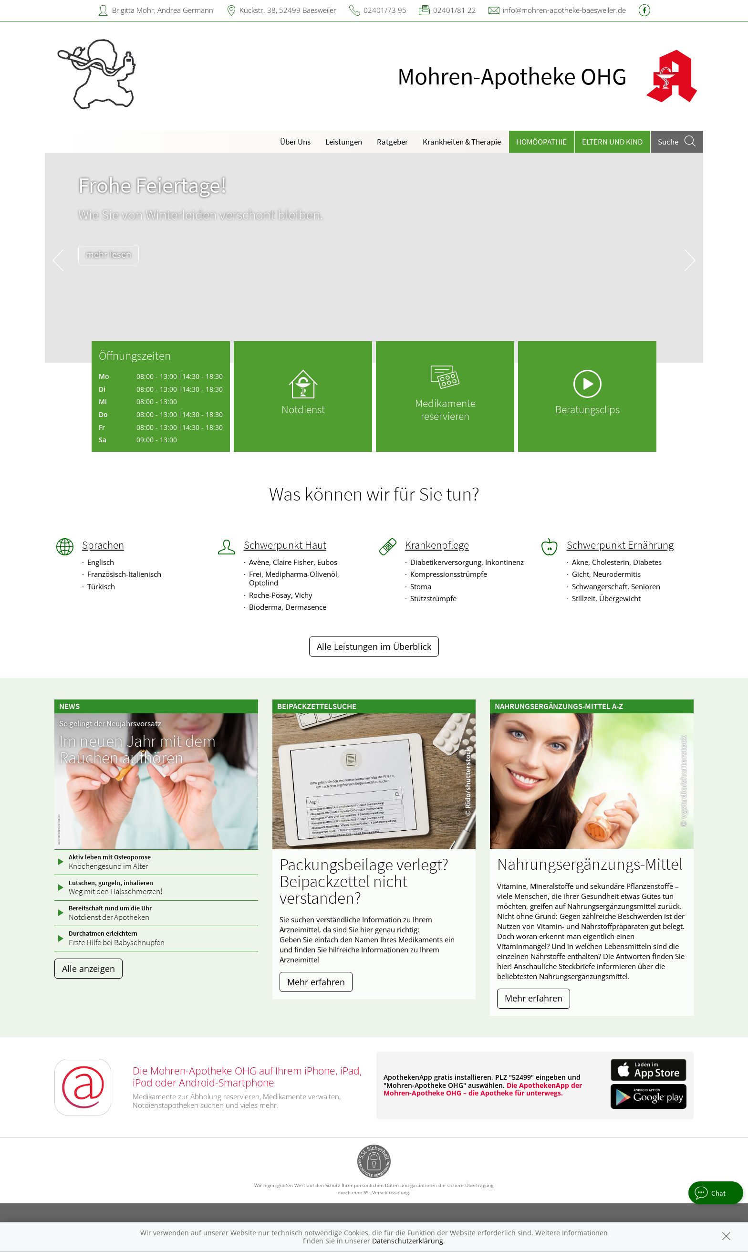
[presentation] (58, 260)
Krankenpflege (437, 545)
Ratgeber (392, 141)
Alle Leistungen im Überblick (374, 646)
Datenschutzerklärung (407, 1240)
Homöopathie (541, 141)
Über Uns (295, 141)
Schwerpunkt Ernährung (620, 545)
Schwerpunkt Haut (285, 545)
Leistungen (343, 141)
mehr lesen (108, 254)
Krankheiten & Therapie (462, 141)
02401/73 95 (385, 10)
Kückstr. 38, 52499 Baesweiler (287, 10)
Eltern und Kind (612, 141)
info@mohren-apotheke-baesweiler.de (564, 10)
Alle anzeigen (88, 968)
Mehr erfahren (316, 982)
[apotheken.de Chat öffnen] (715, 1192)
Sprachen (103, 545)
